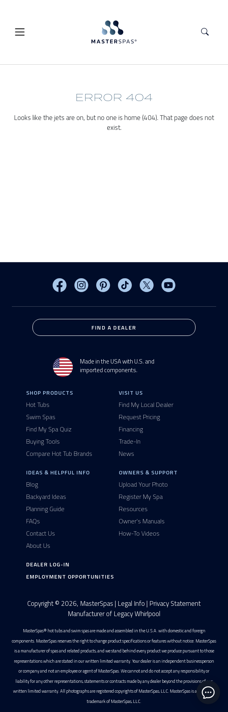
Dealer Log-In (48, 564)
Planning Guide (45, 508)
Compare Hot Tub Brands (59, 453)
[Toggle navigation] (20, 32)
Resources (133, 508)
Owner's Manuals (142, 521)
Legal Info (131, 603)
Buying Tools (43, 441)
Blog (32, 484)
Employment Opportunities (70, 576)
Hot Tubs (37, 404)
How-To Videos (139, 533)
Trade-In (130, 441)
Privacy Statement (175, 603)
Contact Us (40, 533)
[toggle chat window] (208, 692)
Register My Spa (141, 496)
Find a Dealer (114, 327)
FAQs (33, 521)
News (126, 453)
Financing (131, 429)
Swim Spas (40, 417)
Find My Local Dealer (146, 404)
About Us (38, 545)
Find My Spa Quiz (49, 429)
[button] (205, 32)
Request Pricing (139, 417)
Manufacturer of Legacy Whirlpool (114, 614)
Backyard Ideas (46, 496)
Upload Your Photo (143, 484)
